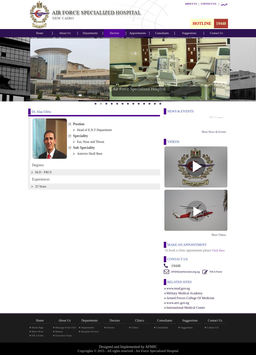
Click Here (218, 250)
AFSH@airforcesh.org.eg (185, 271)
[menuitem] (39, 33)
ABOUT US (191, 3)
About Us (65, 33)
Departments (90, 33)
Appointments (137, 33)
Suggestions (189, 33)
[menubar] (39, 33)
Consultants (162, 33)
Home (39, 33)
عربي (224, 4)
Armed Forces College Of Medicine (190, 298)
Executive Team (63, 335)
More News (37, 331)
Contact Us (216, 33)
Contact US (213, 327)
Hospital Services (90, 331)
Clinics (135, 327)
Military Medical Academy (184, 293)
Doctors (114, 33)
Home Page (37, 327)
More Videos (219, 234)
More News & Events (214, 131)
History (59, 331)
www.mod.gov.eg (178, 288)
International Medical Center (185, 308)
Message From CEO (65, 327)
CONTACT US (208, 3)
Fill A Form (216, 271)
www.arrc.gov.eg (177, 303)
